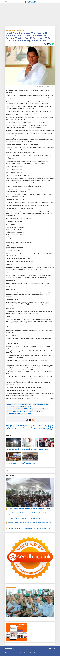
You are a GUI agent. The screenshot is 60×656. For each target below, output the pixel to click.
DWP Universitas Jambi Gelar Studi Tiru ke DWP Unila (12, 462)
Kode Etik (42, 652)
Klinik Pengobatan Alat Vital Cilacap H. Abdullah (19, 406)
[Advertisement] (30, 15)
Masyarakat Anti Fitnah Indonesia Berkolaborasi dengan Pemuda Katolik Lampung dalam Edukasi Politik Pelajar (30, 462)
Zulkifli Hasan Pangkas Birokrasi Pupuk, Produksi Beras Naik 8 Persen (24, 518)
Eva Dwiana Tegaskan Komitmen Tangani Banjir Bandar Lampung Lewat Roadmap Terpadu (29, 528)
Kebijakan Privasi (30, 654)
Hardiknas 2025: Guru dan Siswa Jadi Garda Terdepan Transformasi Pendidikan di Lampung (46, 448)
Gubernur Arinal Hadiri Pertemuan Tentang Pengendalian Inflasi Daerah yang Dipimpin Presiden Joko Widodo (17, 426)
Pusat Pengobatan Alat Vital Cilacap (16, 30)
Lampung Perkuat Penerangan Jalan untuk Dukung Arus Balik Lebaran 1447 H (13, 448)
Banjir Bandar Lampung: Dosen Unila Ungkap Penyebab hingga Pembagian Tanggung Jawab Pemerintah (29, 523)
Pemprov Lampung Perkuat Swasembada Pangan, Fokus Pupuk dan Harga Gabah (28, 619)
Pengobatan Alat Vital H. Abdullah (39, 409)
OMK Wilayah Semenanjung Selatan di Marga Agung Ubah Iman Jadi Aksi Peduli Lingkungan (29, 508)
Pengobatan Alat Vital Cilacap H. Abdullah (17, 409)
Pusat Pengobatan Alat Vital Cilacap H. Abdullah (19, 413)
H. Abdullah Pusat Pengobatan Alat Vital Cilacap (19, 404)
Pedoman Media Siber (20, 654)
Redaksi (30, 652)
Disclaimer (36, 652)
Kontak (25, 652)
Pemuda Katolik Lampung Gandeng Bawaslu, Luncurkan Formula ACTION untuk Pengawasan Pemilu (29, 513)
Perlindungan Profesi (9, 654)
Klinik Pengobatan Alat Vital (40, 404)
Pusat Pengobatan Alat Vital (14, 411)
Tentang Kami (19, 652)
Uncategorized (8, 44)
